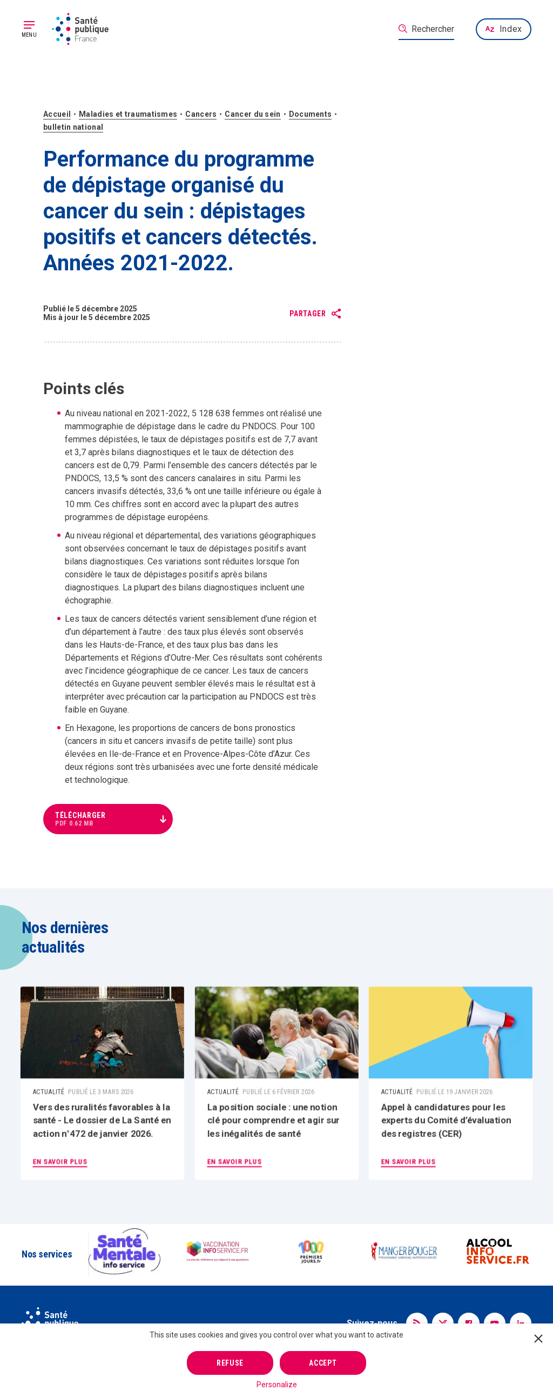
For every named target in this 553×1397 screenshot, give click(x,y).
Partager (307, 314)
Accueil (57, 114)
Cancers (201, 114)
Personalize (277, 1384)
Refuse (230, 1363)
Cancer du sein (252, 114)
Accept (322, 1363)
